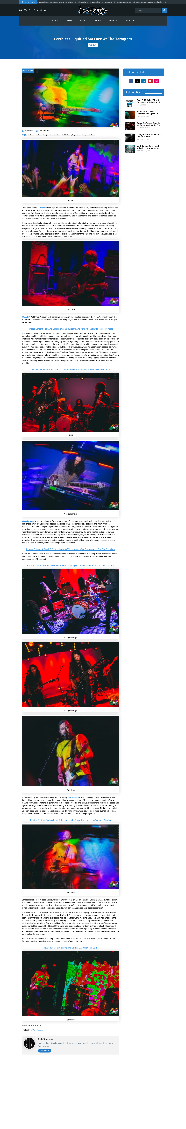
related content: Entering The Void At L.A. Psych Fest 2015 (70, 950)
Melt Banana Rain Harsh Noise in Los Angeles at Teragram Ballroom (149, 145)
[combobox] (148, 10)
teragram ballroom (88, 135)
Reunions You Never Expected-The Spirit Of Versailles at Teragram (150, 112)
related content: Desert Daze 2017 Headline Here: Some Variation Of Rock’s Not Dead (70, 369)
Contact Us (129, 20)
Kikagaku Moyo (55, 135)
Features (56, 20)
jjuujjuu (46, 135)
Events (83, 20)
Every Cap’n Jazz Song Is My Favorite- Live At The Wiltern (149, 123)
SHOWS (93, 45)
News (69, 20)
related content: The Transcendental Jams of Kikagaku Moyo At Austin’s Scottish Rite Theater (70, 568)
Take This (97, 20)
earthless (31, 135)
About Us (113, 20)
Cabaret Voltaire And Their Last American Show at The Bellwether (144, 2)
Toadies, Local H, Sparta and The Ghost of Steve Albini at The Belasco (53, 2)
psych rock (76, 135)
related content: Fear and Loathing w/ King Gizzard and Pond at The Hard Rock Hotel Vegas (70, 328)
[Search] (164, 10)
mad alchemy (66, 135)
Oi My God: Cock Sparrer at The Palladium (148, 134)
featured (39, 135)
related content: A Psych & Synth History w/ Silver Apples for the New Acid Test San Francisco (70, 551)
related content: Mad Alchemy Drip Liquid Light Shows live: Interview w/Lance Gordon (70, 822)
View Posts (44, 1053)
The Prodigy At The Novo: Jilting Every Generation (100, 2)
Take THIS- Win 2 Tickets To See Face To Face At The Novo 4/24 (149, 101)
